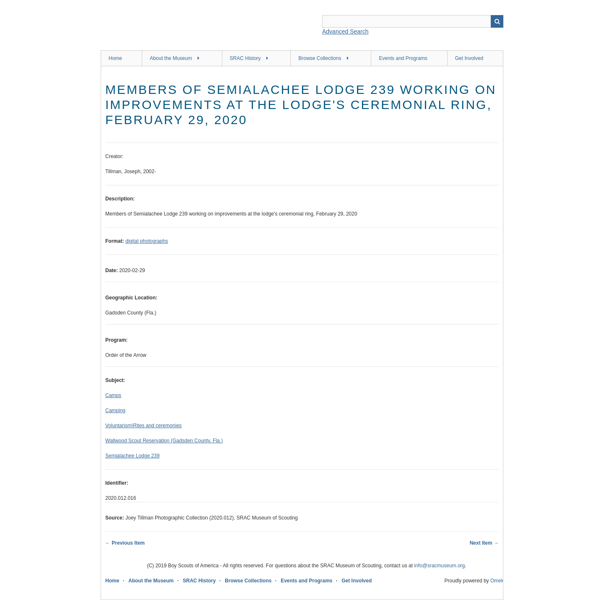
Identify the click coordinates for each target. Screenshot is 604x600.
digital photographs (146, 241)
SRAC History (245, 58)
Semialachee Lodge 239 (132, 456)
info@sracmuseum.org (439, 566)
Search (497, 21)
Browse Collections (319, 58)
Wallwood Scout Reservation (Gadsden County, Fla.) (164, 441)
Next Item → (484, 543)
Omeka (498, 581)
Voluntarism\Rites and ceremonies (143, 426)
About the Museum (171, 58)
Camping (115, 410)
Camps (113, 395)
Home (115, 58)
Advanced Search (345, 31)
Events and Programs (403, 58)
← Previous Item (125, 543)
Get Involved (469, 58)
